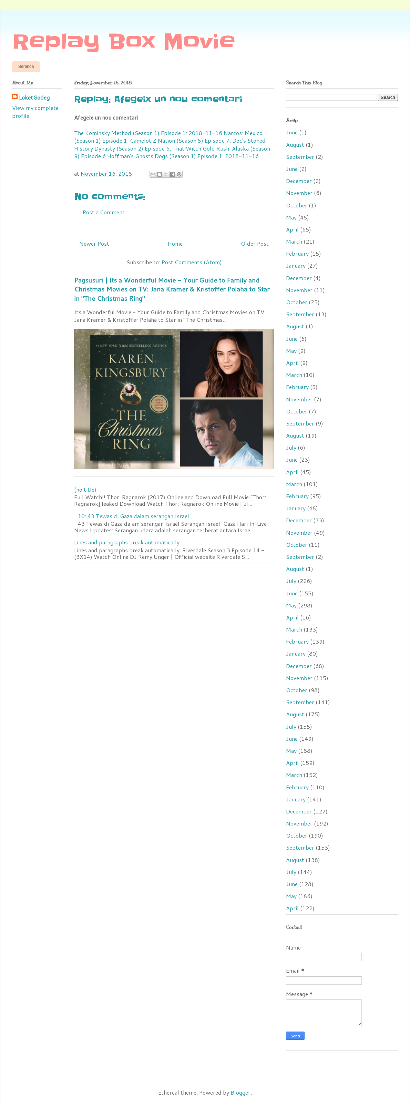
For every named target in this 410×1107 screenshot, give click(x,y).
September (300, 157)
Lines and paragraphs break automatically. (127, 542)
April (292, 229)
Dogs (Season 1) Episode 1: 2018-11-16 (207, 156)
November (299, 193)
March (294, 241)
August (295, 144)
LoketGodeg (34, 97)
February (297, 253)
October (296, 205)
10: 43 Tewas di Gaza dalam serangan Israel (133, 516)
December (299, 181)
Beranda (26, 66)
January (296, 265)
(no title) (85, 489)
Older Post (255, 243)
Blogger (240, 1092)
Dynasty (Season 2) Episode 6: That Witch (147, 148)
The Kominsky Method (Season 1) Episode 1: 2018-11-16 (148, 133)
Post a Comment (104, 212)
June (292, 132)
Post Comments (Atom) (192, 262)
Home (175, 243)
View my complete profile (35, 111)
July (291, 447)
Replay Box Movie (123, 42)
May (291, 217)
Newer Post (94, 243)
